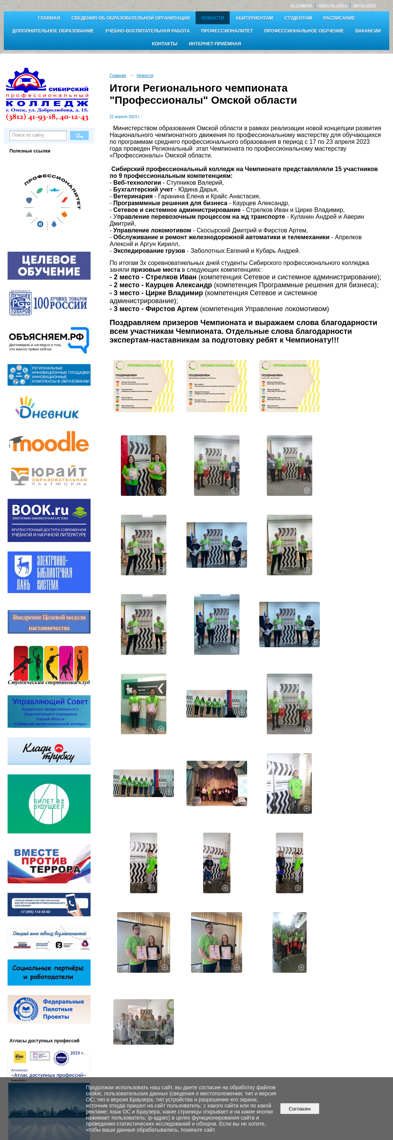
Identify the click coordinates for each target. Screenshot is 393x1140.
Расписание (339, 18)
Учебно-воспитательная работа (147, 31)
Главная (49, 18)
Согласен (299, 1109)
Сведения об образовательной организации (130, 18)
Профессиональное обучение (304, 31)
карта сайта (364, 5)
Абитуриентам (254, 18)
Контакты (164, 44)
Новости (212, 18)
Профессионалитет (227, 31)
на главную (301, 5)
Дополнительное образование (53, 31)
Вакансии (367, 31)
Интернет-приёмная (215, 44)
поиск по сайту (332, 5)
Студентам (298, 18)
